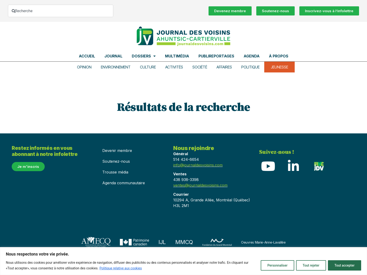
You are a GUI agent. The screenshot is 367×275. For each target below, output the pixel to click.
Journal (113, 56)
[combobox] (60, 11)
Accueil (87, 56)
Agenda (252, 56)
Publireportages (216, 56)
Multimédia (177, 56)
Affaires (224, 67)
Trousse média (115, 172)
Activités (174, 67)
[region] (183, 261)
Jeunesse (279, 67)
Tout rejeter (310, 265)
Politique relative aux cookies (120, 268)
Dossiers (144, 56)
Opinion (84, 67)
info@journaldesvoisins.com (198, 165)
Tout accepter (344, 265)
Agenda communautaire (123, 183)
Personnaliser (276, 265)
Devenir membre (117, 150)
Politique (250, 67)
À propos (278, 56)
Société (199, 67)
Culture (148, 67)
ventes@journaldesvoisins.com (200, 185)
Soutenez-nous (116, 161)
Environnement (116, 67)
